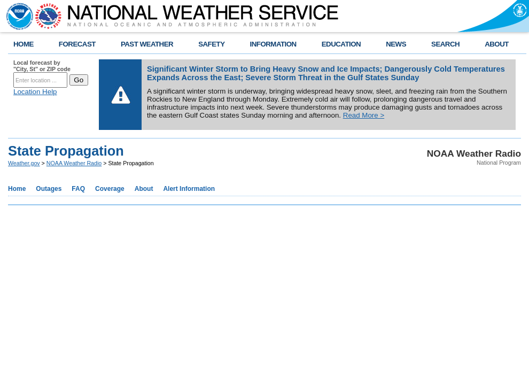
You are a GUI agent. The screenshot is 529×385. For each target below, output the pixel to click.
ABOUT (497, 44)
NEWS (396, 44)
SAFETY (211, 44)
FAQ (78, 188)
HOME (23, 44)
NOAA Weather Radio (74, 163)
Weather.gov (24, 163)
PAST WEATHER (147, 44)
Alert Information (189, 188)
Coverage (110, 188)
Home (17, 188)
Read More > (363, 115)
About (144, 188)
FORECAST (77, 44)
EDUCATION (341, 44)
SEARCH (445, 44)
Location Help (35, 92)
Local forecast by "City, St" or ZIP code (42, 65)
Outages (48, 188)
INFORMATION (273, 44)
